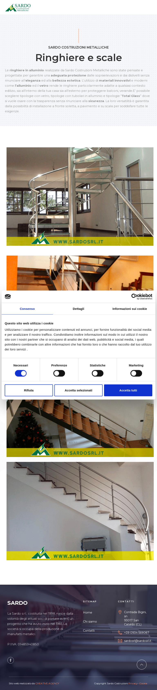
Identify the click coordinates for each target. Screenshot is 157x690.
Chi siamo (90, 621)
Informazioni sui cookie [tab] (129, 308)
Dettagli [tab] (78, 308)
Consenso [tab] (27, 308)
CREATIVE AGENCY (47, 683)
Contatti (89, 630)
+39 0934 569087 (136, 632)
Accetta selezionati (78, 390)
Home (87, 612)
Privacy (133, 683)
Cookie (143, 683)
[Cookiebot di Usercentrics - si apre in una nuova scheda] (134, 296)
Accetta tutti (128, 390)
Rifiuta (29, 390)
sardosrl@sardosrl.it (137, 641)
